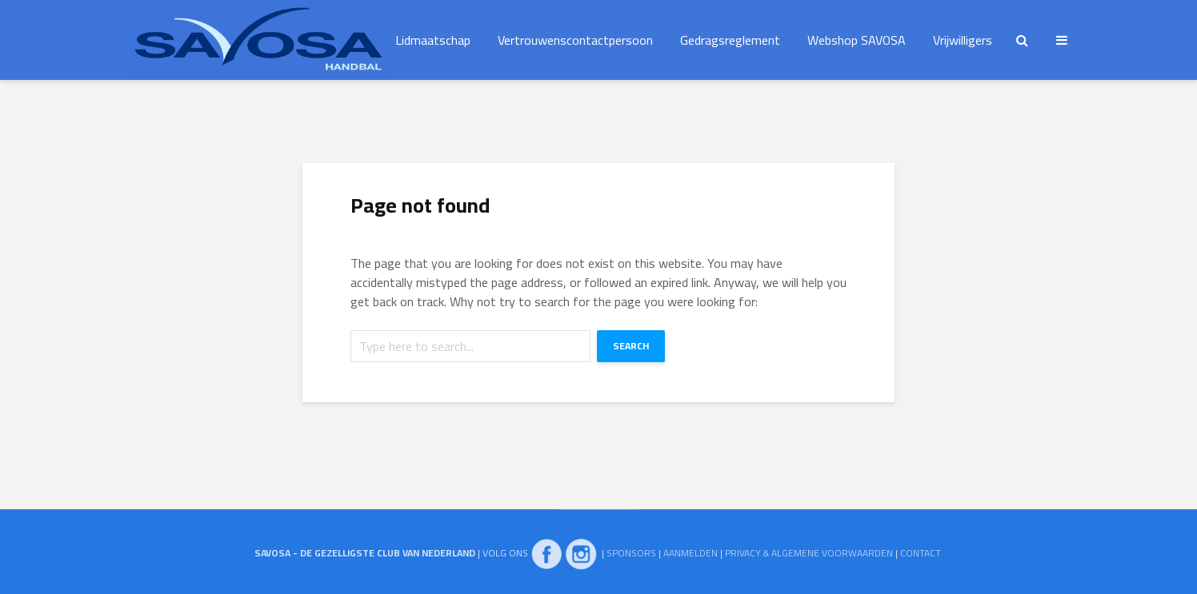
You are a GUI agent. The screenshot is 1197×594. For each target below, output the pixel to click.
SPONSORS (631, 553)
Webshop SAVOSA (856, 40)
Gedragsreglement (730, 40)
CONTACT (920, 553)
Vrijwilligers (962, 40)
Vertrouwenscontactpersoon (575, 40)
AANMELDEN (690, 553)
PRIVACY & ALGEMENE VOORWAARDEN (809, 553)
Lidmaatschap (432, 40)
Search (631, 346)
